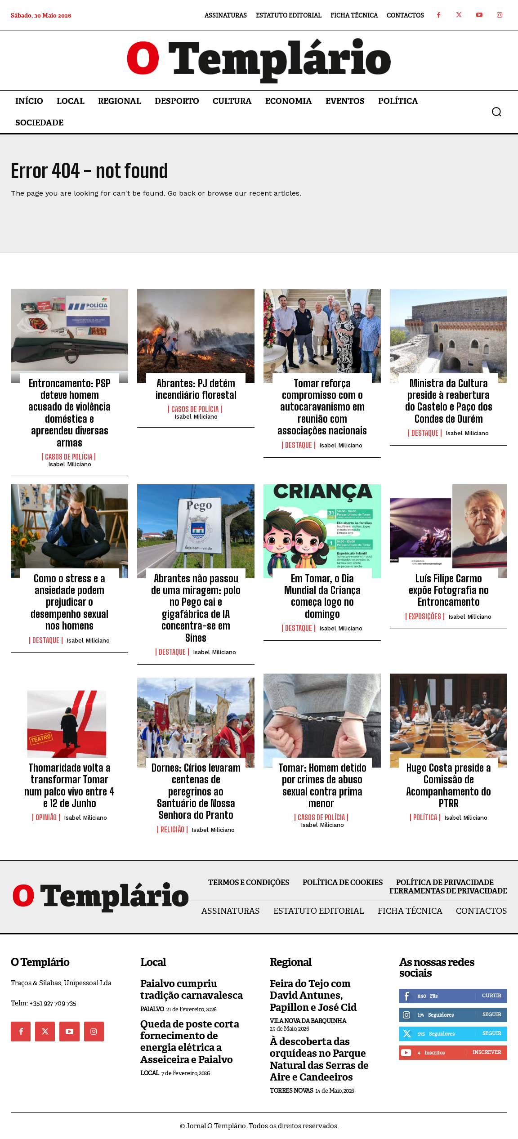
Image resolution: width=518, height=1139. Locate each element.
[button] (496, 111)
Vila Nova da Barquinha (308, 1021)
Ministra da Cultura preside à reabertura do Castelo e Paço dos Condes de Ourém (448, 401)
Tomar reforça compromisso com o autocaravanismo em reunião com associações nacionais (322, 407)
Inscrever (487, 1052)
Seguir (491, 1014)
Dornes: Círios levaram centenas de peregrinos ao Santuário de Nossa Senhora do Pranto (196, 792)
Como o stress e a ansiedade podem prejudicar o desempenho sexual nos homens (69, 602)
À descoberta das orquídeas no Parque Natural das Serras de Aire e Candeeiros (319, 1059)
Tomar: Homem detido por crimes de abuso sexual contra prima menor (322, 785)
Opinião (46, 817)
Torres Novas (291, 1090)
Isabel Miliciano (69, 464)
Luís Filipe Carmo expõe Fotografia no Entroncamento (449, 590)
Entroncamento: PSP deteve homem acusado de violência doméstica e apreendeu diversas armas (69, 413)
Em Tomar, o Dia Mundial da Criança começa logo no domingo (322, 596)
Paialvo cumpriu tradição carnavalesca (191, 989)
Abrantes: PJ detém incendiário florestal (196, 389)
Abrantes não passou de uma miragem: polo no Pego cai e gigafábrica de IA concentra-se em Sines (196, 608)
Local (149, 1073)
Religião (172, 829)
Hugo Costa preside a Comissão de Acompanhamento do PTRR (448, 785)
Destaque (298, 445)
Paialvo (152, 1009)
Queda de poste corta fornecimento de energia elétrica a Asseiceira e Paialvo (189, 1042)
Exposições (425, 616)
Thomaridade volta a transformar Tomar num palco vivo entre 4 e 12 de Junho (69, 785)
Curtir (491, 995)
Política (425, 817)
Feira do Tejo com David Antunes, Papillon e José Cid (313, 995)
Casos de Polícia (68, 456)
